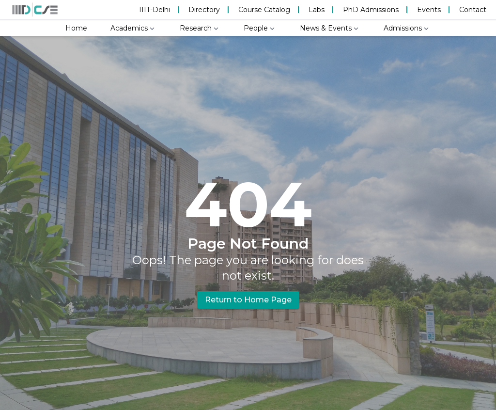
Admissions (407, 28)
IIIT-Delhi (154, 9)
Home (76, 28)
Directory (204, 9)
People (260, 28)
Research (200, 28)
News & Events (330, 28)
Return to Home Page (248, 300)
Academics (133, 28)
